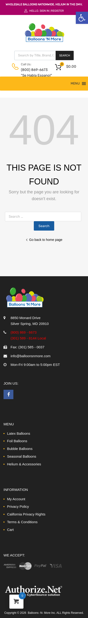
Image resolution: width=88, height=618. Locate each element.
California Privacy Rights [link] (26, 514)
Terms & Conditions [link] (22, 522)
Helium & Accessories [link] (24, 464)
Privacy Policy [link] (18, 506)
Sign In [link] (44, 10)
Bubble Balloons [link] (19, 449)
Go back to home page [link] (44, 240)
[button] (75, 84)
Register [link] (57, 10)
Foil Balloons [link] (17, 441)
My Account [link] (16, 499)
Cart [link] (10, 530)
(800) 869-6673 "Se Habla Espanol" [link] (32, 73)
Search (64, 55)
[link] (82, 18)
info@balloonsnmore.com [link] (30, 356)
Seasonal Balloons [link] (21, 456)
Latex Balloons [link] (18, 433)
